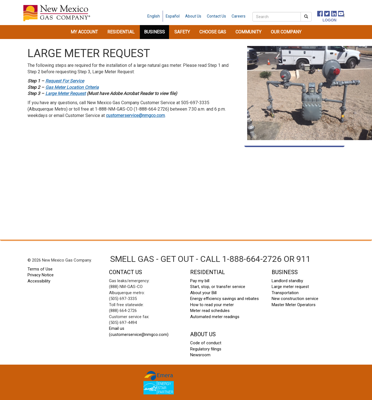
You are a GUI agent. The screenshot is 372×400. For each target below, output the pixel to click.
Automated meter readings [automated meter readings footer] (214, 316)
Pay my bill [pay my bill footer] (199, 280)
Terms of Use (40, 269)
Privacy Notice (41, 274)
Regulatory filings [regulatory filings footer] (205, 349)
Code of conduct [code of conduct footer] (205, 342)
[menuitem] (84, 32)
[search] (276, 16)
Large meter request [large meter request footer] (290, 286)
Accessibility (39, 281)
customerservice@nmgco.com (135, 115)
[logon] (323, 20)
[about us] (193, 16)
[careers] (238, 16)
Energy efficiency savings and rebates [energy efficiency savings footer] (224, 298)
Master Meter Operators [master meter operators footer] (294, 304)
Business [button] (154, 32)
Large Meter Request (65, 93)
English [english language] (153, 16)
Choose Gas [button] (212, 32)
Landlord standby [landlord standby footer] (287, 280)
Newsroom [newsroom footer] (200, 354)
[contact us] (216, 16)
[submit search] (306, 16)
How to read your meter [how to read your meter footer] (212, 304)
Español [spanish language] (173, 16)
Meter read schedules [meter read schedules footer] (210, 310)
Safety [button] (182, 32)
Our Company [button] (286, 32)
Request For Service (64, 81)
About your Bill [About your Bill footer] (203, 292)
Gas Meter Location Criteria (72, 87)
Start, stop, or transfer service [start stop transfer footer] (217, 286)
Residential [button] (121, 32)
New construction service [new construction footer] (295, 298)
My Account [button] (84, 32)
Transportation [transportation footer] (285, 292)
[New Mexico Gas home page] (56, 13)
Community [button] (248, 32)
